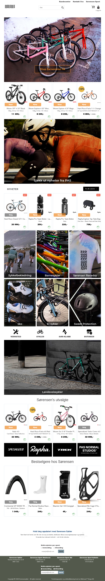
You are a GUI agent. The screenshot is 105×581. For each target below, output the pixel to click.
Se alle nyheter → (91, 189)
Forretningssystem (57, 579)
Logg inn (98, 10)
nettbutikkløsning (70, 579)
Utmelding (59, 548)
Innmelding (47, 548)
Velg (11, 215)
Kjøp (11, 104)
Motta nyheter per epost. (50, 545)
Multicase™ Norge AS (87, 579)
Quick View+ (22, 103)
